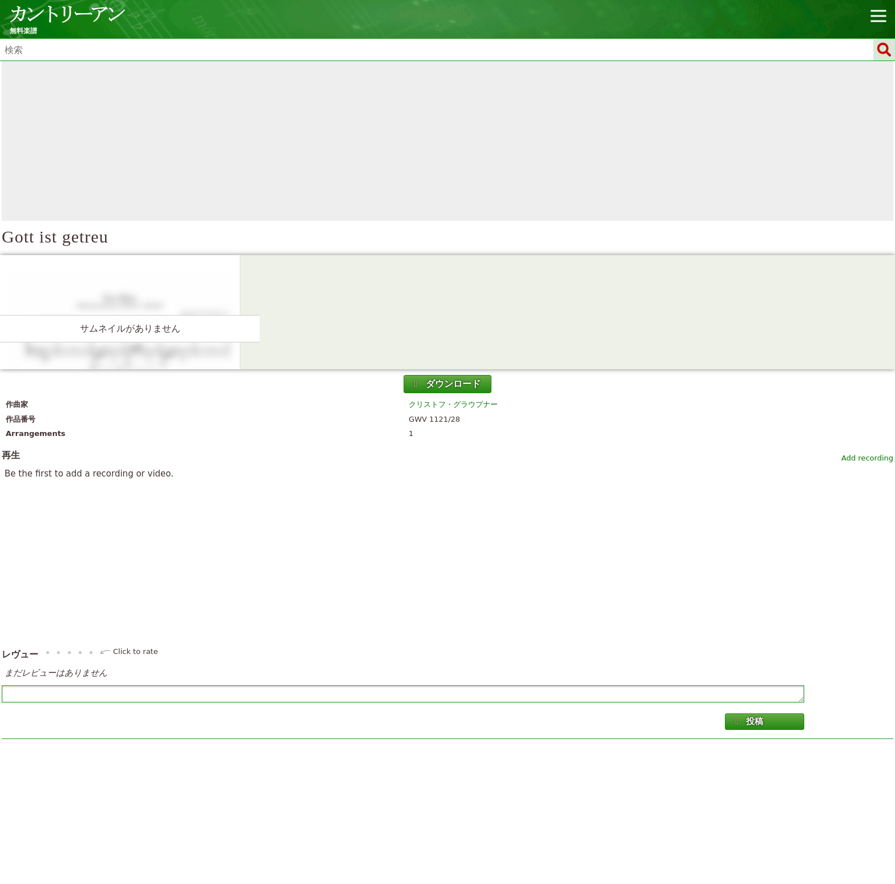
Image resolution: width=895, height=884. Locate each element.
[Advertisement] (447, 141)
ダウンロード (446, 383)
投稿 (747, 721)
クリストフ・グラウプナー (453, 404)
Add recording (867, 458)
